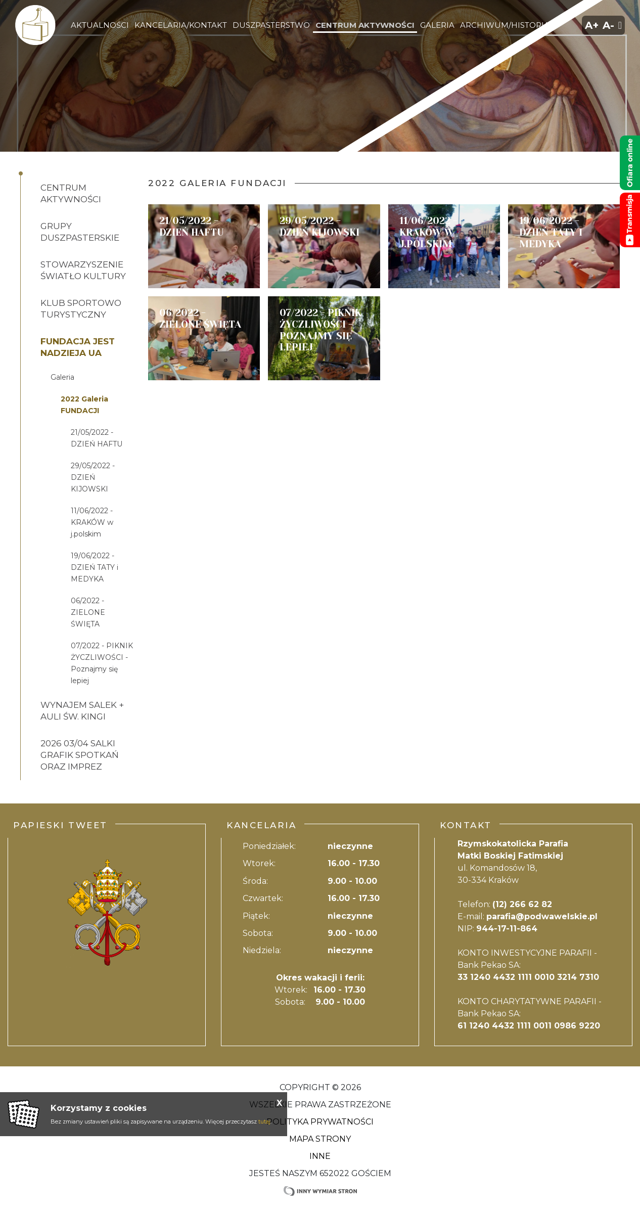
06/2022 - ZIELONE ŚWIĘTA (88, 612)
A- (608, 25)
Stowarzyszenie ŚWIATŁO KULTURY (83, 270)
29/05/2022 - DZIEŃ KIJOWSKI (93, 477)
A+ (592, 25)
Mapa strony (320, 1139)
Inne (320, 1156)
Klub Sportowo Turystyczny (80, 309)
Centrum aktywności (70, 193)
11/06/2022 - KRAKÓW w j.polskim (92, 522)
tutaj (264, 1121)
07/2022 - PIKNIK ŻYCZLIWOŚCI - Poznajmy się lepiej (102, 663)
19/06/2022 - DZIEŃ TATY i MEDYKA (94, 567)
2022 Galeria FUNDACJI (84, 404)
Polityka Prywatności (320, 1122)
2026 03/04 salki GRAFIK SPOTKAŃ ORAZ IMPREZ (79, 755)
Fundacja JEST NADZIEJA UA (77, 347)
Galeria (62, 377)
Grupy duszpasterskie (79, 232)
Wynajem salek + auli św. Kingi (82, 711)
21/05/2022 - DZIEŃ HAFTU (96, 438)
